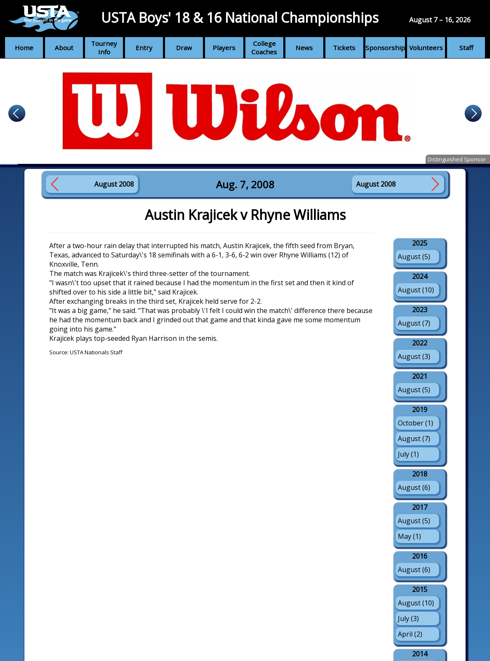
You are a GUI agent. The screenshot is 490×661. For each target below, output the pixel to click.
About (64, 47)
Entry (144, 47)
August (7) (414, 323)
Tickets (344, 47)
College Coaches (264, 47)
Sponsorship (385, 47)
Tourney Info (104, 47)
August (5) (414, 256)
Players (224, 47)
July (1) (408, 454)
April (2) (410, 634)
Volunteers (426, 47)
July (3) (408, 618)
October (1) (415, 423)
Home (24, 47)
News (304, 47)
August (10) (416, 289)
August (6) (414, 487)
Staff (466, 47)
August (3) (414, 356)
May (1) (409, 536)
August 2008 (114, 184)
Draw (184, 47)
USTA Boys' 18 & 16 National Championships (239, 17)
